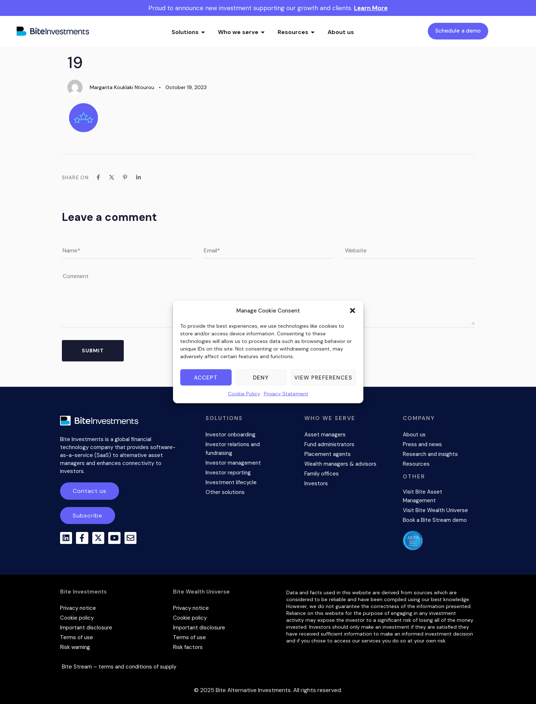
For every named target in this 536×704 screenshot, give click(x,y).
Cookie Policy (244, 393)
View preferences (323, 377)
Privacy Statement (286, 393)
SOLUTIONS (224, 418)
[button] (352, 310)
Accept (206, 377)
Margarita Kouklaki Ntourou (122, 87)
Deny (261, 377)
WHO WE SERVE (329, 418)
